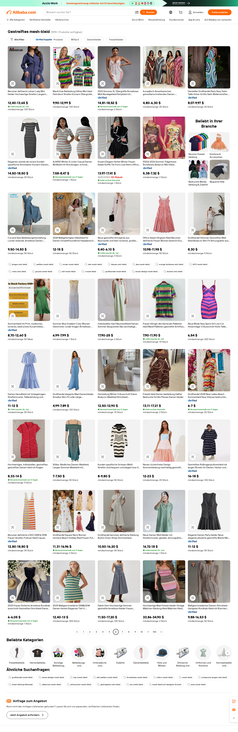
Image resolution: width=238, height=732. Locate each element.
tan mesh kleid (134, 684)
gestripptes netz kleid (108, 684)
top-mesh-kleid (78, 677)
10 (142, 632)
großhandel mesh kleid (114, 271)
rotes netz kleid (17, 271)
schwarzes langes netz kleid (212, 677)
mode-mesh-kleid (69, 264)
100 (154, 632)
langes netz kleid (18, 264)
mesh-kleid (185, 677)
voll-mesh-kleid (66, 271)
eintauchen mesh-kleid (79, 684)
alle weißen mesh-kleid (105, 677)
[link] (234, 701)
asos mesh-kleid (196, 684)
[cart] (181, 12)
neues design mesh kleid (144, 271)
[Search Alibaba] (89, 12)
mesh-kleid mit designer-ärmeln (165, 684)
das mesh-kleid (141, 264)
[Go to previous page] (77, 632)
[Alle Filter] (17, 39)
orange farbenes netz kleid (169, 264)
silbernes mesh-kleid (50, 684)
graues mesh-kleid (42, 271)
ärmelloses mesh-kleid (135, 677)
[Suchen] (148, 12)
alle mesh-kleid (93, 264)
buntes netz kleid (173, 271)
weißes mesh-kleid (43, 264)
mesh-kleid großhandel (21, 684)
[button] (137, 12)
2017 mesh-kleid (198, 264)
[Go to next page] (161, 632)
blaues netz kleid (117, 264)
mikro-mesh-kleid (163, 677)
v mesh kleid (89, 271)
